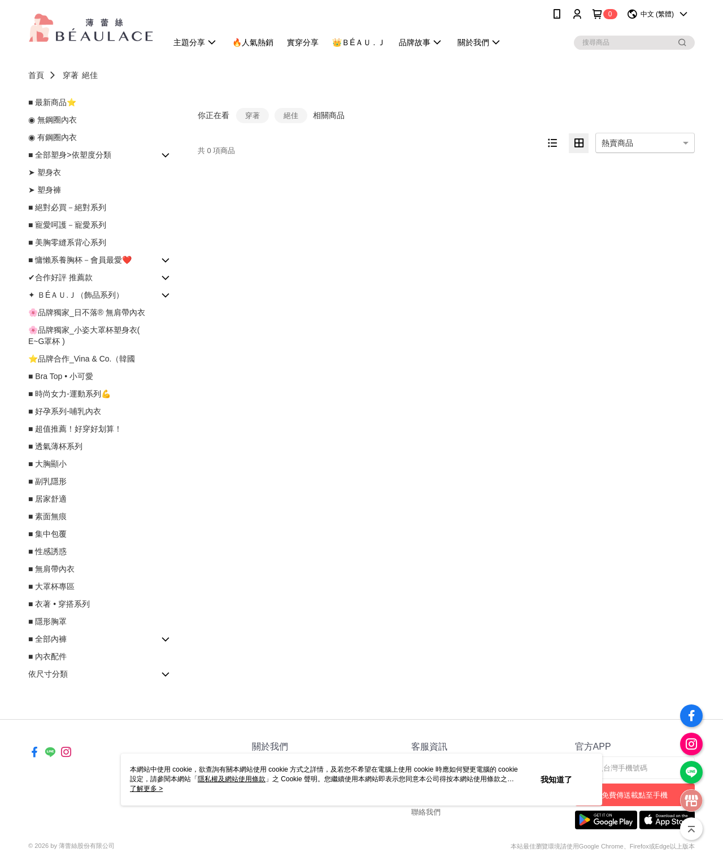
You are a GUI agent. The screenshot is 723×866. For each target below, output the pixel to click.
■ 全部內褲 (47, 638)
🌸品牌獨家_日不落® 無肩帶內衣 (86, 312)
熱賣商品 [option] (617, 142)
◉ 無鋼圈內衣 (52, 119)
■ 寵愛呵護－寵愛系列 (67, 224)
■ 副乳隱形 (47, 481)
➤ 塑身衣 (44, 172)
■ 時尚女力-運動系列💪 (69, 393)
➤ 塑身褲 (44, 189)
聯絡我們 (426, 812)
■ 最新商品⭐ (52, 102)
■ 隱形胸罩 (47, 621)
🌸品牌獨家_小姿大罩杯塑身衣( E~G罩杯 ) (84, 335)
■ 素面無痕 (47, 516)
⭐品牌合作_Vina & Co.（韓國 (81, 358)
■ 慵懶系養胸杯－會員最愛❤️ (80, 259)
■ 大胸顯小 (47, 463)
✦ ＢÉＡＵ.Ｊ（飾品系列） (76, 294)
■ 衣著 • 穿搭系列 (59, 603)
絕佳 (90, 75)
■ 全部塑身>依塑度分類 (69, 154)
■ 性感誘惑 (47, 551)
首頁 (36, 75)
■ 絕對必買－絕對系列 (67, 207)
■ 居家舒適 (47, 498)
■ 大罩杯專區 (51, 586)
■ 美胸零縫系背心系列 (67, 242)
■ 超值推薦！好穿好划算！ (75, 428)
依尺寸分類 (48, 673)
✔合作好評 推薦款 (60, 277)
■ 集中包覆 (47, 533)
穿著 (71, 75)
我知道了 (556, 779)
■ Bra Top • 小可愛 (60, 376)
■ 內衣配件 (47, 656)
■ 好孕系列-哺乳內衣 (64, 411)
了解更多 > (146, 789)
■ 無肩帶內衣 (51, 568)
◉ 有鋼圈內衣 (52, 137)
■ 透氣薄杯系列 (55, 446)
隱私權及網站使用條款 (231, 779)
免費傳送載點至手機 (635, 795)
